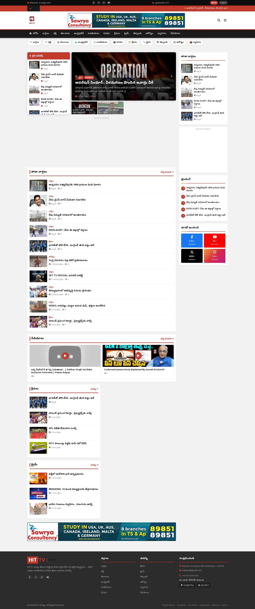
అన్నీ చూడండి (167, 172)
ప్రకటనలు (216, 605)
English (223, 2)
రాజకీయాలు (93, 33)
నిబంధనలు (181, 605)
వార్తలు (45, 33)
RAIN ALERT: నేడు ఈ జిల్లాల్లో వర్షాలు (207, 102)
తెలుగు (214, 2)
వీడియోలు (175, 33)
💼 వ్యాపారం (195, 42)
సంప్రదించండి (204, 605)
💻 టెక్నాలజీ (161, 42)
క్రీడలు (117, 33)
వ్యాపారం (161, 33)
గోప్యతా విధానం (168, 605)
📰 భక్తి (48, 42)
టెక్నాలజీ (137, 33)
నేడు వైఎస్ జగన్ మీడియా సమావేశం (205, 78)
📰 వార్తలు (34, 42)
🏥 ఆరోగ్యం (178, 42)
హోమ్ (33, 33)
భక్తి (54, 33)
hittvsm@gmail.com (191, 570)
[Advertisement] (101, 143)
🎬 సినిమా (118, 42)
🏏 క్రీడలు (132, 42)
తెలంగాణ (65, 33)
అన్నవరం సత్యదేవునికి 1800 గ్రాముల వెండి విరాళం (207, 66)
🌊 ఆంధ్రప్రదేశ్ (81, 42)
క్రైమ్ (126, 33)
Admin (225, 605)
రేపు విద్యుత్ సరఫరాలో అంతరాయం (204, 90)
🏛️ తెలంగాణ (63, 42)
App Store (203, 585)
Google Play (187, 585)
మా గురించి (192, 605)
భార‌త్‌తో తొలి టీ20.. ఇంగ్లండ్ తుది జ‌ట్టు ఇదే (209, 115)
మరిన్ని (94, 389)
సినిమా (106, 33)
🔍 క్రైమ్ (147, 42)
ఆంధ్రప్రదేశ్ (79, 33)
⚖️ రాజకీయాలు (100, 42)
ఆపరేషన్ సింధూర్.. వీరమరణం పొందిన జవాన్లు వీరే (224, 8)
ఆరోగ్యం (149, 33)
